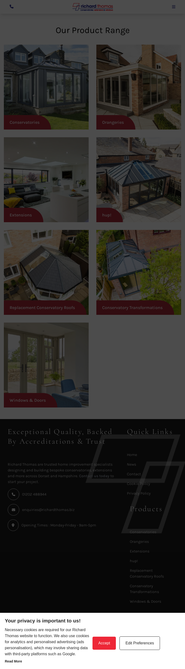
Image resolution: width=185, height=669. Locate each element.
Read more (13, 661)
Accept (104, 643)
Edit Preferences (140, 643)
